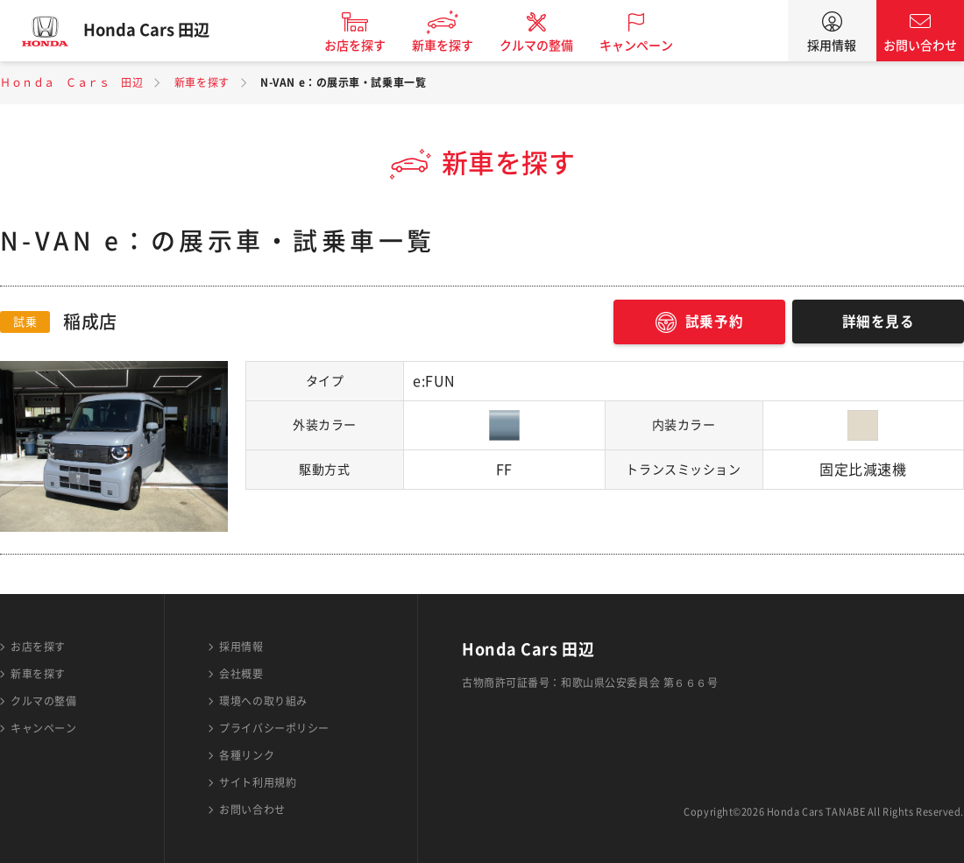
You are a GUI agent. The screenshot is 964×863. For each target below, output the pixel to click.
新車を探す (449, 45)
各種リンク (246, 755)
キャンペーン (643, 45)
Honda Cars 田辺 (153, 30)
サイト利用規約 (257, 782)
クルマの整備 (543, 45)
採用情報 (831, 45)
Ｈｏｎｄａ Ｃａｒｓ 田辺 (71, 82)
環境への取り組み (263, 701)
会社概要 (241, 673)
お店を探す (362, 45)
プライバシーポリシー (274, 728)
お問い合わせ (920, 45)
